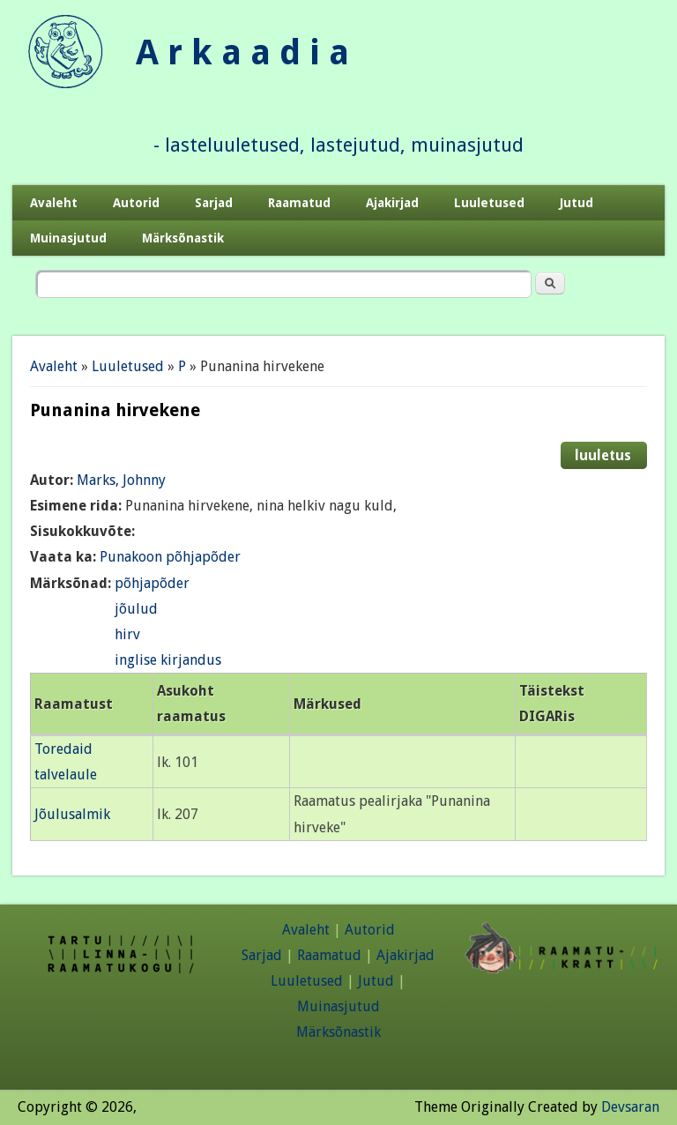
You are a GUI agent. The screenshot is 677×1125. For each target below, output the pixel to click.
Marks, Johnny (121, 480)
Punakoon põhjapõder (170, 556)
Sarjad (214, 203)
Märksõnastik (183, 238)
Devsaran (630, 1107)
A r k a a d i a (242, 52)
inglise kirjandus (168, 660)
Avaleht (54, 203)
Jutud (576, 203)
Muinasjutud (68, 238)
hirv (127, 634)
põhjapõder (152, 583)
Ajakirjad (392, 203)
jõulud (136, 608)
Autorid (136, 203)
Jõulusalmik (72, 814)
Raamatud (299, 203)
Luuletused (489, 203)
